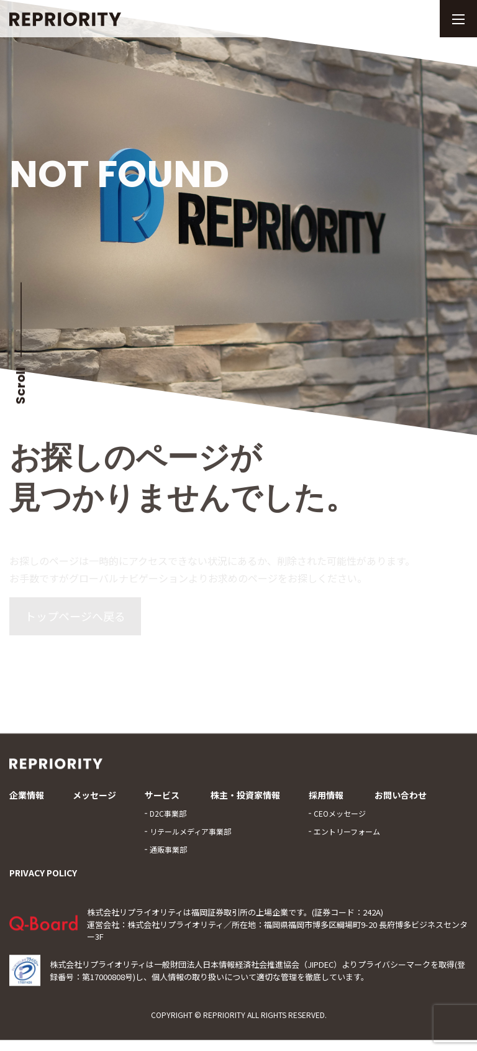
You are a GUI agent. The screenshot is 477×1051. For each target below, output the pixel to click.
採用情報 (326, 802)
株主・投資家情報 (245, 802)
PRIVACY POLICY (43, 880)
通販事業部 (168, 856)
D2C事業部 (168, 820)
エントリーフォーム (347, 838)
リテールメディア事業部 (190, 838)
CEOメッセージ (340, 820)
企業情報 (26, 802)
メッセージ (94, 802)
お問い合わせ (401, 802)
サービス (162, 802)
